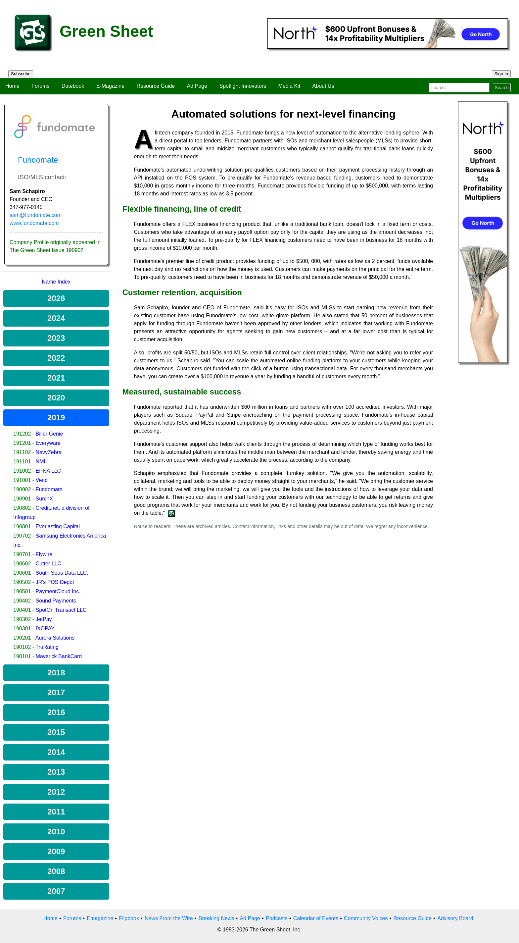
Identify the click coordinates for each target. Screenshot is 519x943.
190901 (22, 498)
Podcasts (277, 918)
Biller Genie (49, 434)
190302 (22, 619)
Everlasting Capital (58, 526)
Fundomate (49, 489)
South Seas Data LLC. (62, 573)
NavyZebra (49, 452)
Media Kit (289, 86)
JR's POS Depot (55, 582)
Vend (42, 480)
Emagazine (100, 918)
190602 (22, 563)
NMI (40, 461)
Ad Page (197, 86)
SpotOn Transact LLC (61, 610)
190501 (22, 591)
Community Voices (366, 918)
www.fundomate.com (34, 223)
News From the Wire (169, 918)
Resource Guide (156, 86)
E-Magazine (110, 86)
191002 (22, 471)
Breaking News (216, 918)
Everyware (48, 443)
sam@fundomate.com (36, 215)
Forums (40, 86)
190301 (22, 628)
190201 (22, 638)
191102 (22, 452)
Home (12, 86)
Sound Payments (56, 600)
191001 (22, 480)
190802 (22, 508)
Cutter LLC (48, 563)
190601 (22, 573)
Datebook (73, 86)
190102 (22, 647)
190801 (22, 526)
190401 (22, 610)
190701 (22, 554)
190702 (22, 536)
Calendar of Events (315, 918)
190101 (22, 656)
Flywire (44, 554)
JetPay (44, 619)
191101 (22, 461)
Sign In (501, 73)
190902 (22, 489)
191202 (22, 434)
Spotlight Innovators (242, 86)
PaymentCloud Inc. (58, 591)
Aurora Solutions (54, 638)
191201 (22, 443)
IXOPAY (45, 628)
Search (502, 87)
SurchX (44, 498)
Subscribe (20, 73)
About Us (323, 86)
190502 (22, 582)
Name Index (56, 282)
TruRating (47, 647)
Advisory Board (455, 918)
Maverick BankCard (59, 656)
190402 (22, 600)
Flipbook (129, 918)
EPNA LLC (48, 471)
